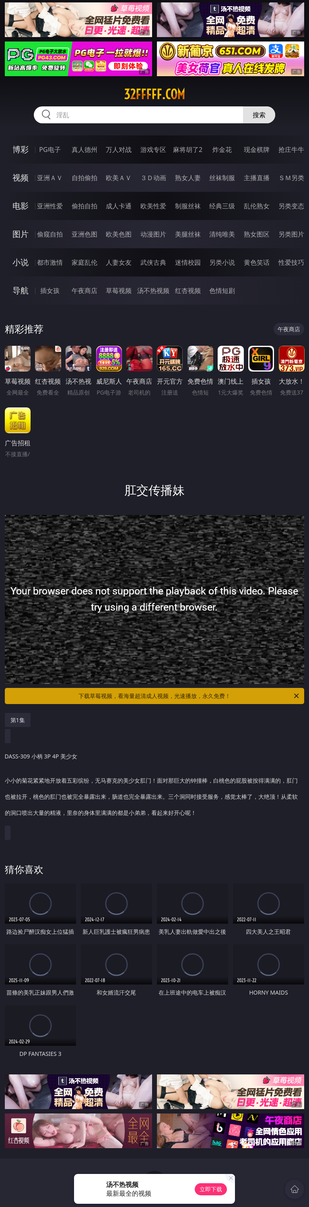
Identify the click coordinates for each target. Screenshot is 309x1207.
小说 (20, 262)
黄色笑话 (257, 262)
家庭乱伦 (84, 262)
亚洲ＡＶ (50, 177)
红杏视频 (188, 290)
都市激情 (50, 262)
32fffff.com (154, 94)
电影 (20, 205)
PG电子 (49, 149)
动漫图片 (153, 234)
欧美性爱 (153, 206)
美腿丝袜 (188, 234)
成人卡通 (119, 206)
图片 (20, 234)
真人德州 (84, 149)
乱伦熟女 (257, 206)
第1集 (17, 720)
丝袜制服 (222, 177)
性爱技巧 (291, 262)
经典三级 (222, 206)
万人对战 (119, 149)
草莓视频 (119, 290)
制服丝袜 (188, 206)
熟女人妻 (188, 177)
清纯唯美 (222, 234)
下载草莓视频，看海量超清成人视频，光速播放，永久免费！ (189, 696)
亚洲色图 (84, 234)
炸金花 (222, 149)
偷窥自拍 (50, 234)
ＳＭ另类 (291, 177)
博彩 (20, 149)
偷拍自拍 (84, 206)
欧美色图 (119, 234)
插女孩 (50, 290)
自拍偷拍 (84, 177)
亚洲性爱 (50, 206)
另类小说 (222, 262)
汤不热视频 (153, 290)
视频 (20, 177)
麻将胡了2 (187, 149)
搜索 (259, 114)
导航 (20, 290)
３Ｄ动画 (153, 177)
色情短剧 (222, 290)
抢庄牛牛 (291, 149)
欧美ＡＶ (119, 177)
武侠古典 (153, 262)
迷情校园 (188, 262)
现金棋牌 (257, 149)
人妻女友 (119, 262)
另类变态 (291, 206)
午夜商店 (84, 290)
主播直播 (257, 177)
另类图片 (291, 234)
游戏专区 (153, 149)
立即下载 (211, 1189)
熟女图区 (257, 234)
